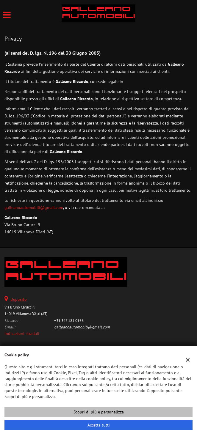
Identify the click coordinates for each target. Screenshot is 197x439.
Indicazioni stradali (21, 333)
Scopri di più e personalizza (99, 412)
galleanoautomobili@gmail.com (33, 207)
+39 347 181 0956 (69, 320)
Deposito (18, 299)
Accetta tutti (98, 425)
